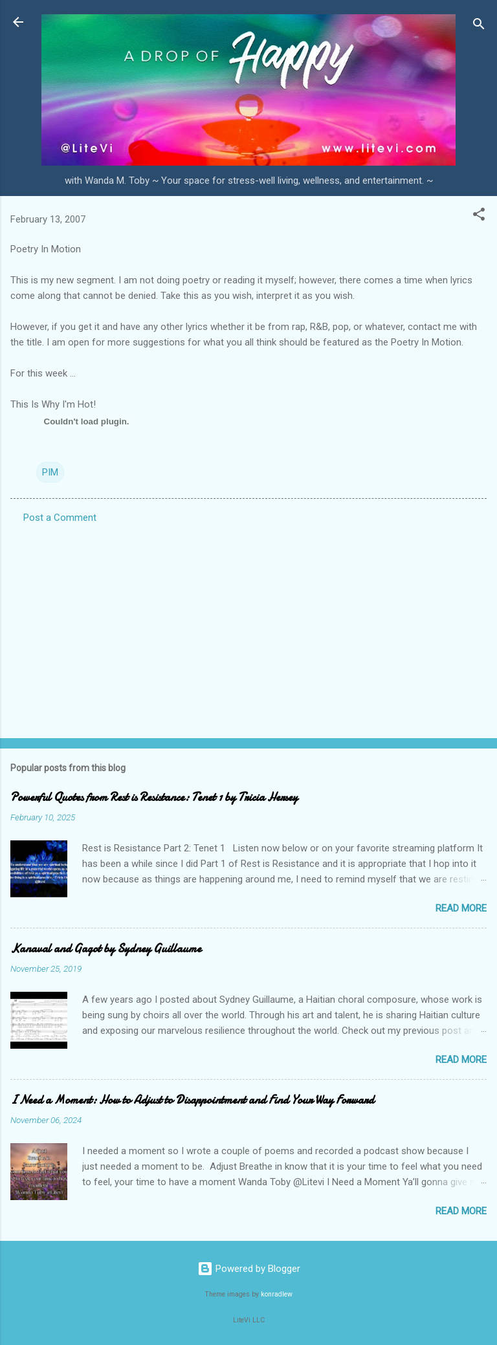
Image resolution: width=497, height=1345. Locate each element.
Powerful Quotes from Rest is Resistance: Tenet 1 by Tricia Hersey (154, 797)
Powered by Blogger (248, 1268)
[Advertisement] (248, 626)
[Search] (479, 26)
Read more (461, 908)
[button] (479, 216)
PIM (50, 472)
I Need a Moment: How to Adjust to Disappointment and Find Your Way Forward (192, 1100)
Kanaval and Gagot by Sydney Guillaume (105, 949)
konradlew (277, 1294)
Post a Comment (59, 517)
